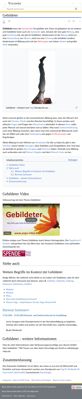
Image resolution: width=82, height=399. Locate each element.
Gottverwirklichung (68, 127)
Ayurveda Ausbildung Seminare (20, 299)
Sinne (68, 124)
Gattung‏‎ (69, 280)
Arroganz (32, 149)
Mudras (9, 292)
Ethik (5, 44)
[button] (31, 220)
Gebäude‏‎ (60, 280)
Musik (23, 121)
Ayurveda (7, 372)
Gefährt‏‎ (27, 284)
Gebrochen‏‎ (18, 284)
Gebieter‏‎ (51, 280)
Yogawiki (14, 3)
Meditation (72, 369)
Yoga (32, 107)
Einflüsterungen (59, 134)
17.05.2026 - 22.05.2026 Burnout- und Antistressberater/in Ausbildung (35, 315)
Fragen (14, 124)
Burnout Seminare (15, 310)
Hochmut (46, 149)
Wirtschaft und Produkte (41, 380)
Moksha (10, 289)
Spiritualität (19, 372)
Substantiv (36, 31)
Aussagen (29, 145)
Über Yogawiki (19, 396)
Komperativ (27, 28)
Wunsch (54, 152)
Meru (8, 295)
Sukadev (6, 243)
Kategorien (7, 380)
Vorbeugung (35, 134)
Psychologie (45, 372)
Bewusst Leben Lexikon (62, 380)
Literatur (15, 121)
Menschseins (39, 124)
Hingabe (38, 152)
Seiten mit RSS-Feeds (21, 380)
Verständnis (40, 142)
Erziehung (12, 35)
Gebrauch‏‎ (7, 284)
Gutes (62, 152)
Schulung (49, 38)
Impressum (31, 396)
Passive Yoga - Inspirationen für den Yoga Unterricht (30, 302)
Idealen (62, 41)
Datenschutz (7, 396)
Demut (29, 152)
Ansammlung (13, 38)
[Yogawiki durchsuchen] (42, 9)
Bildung (70, 31)
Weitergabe (42, 41)
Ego (25, 149)
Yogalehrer (74, 240)
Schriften (7, 145)
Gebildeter (8, 206)
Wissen (27, 38)
